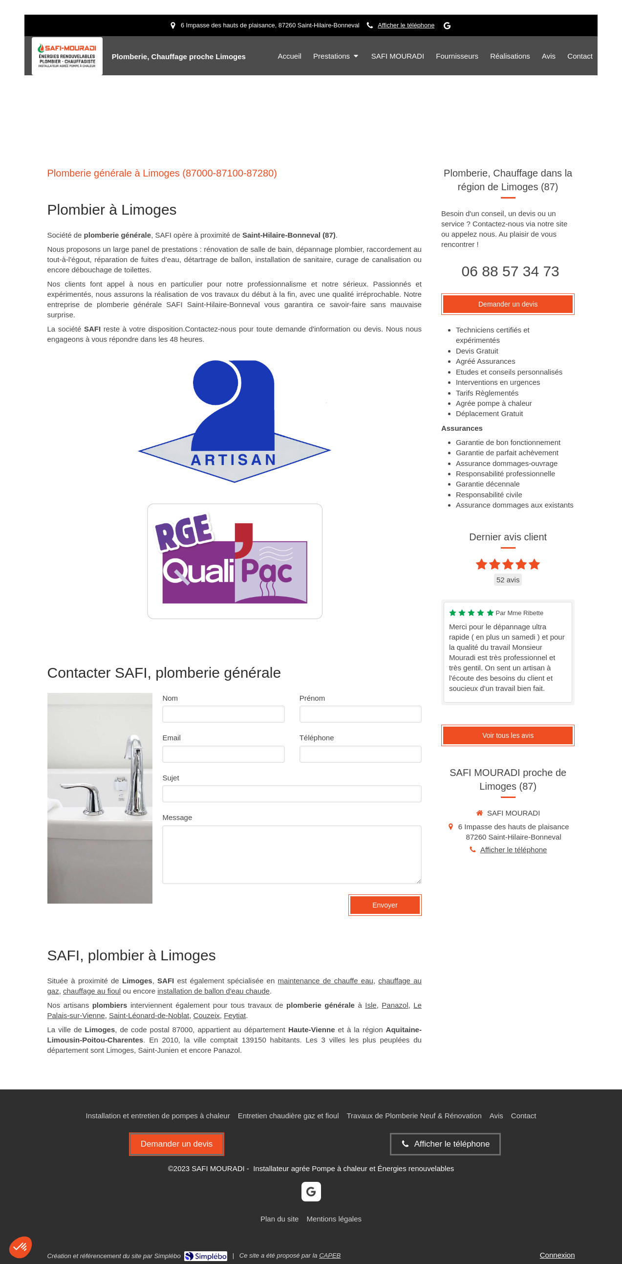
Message (177, 817)
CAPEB (330, 1255)
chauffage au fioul (92, 991)
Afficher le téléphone (406, 25)
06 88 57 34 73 (510, 271)
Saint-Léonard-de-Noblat (149, 1015)
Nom (170, 698)
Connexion (557, 1255)
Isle (370, 1005)
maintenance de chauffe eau (325, 980)
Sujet (170, 778)
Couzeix (206, 1015)
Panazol (395, 1005)
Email (171, 737)
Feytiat (235, 1015)
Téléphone (317, 737)
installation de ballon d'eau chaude (213, 991)
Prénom (312, 698)
